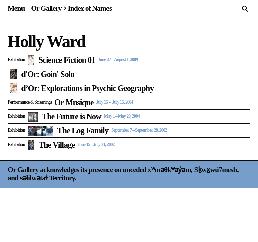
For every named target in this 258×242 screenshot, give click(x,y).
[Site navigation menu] (16, 8)
